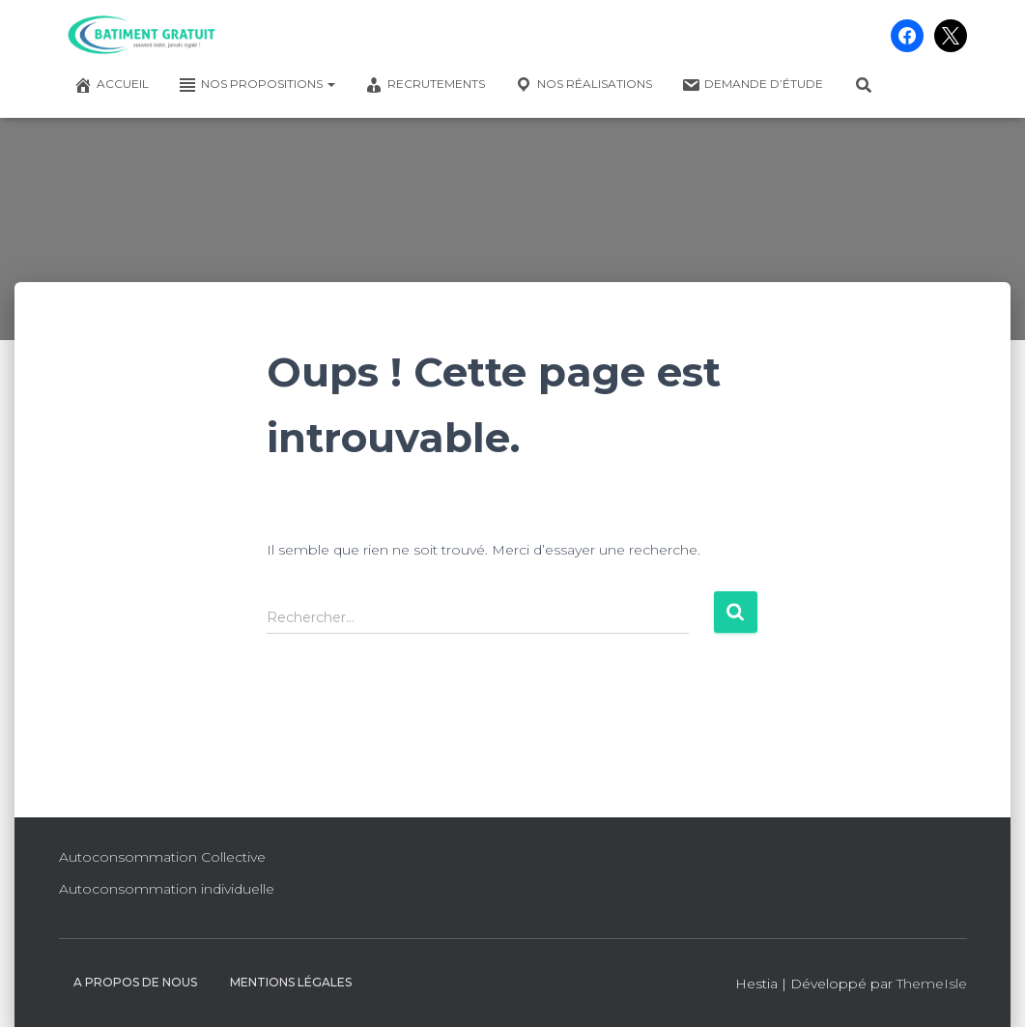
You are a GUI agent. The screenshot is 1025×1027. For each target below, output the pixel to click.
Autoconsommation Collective (162, 857)
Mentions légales (291, 982)
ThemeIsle (932, 983)
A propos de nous (135, 982)
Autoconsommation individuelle (166, 889)
